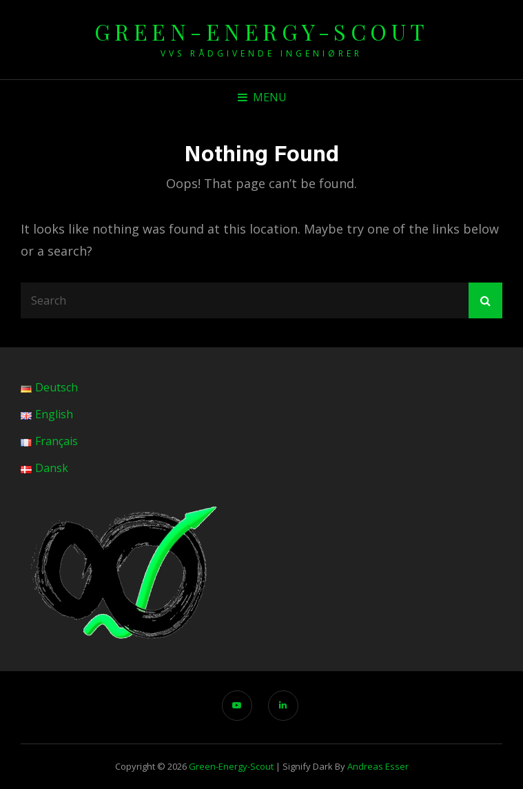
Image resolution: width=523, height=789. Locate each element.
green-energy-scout (261, 31)
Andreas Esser (378, 766)
